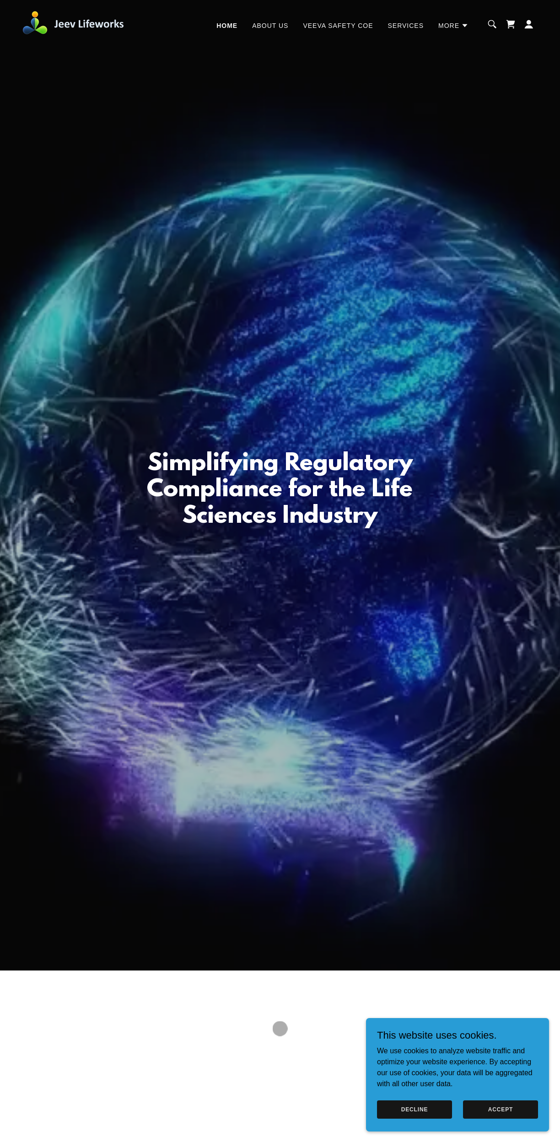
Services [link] (406, 25)
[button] (453, 25)
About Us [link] (270, 25)
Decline (414, 1109)
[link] (76, 23)
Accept (500, 1109)
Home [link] (226, 25)
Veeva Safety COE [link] (338, 25)
